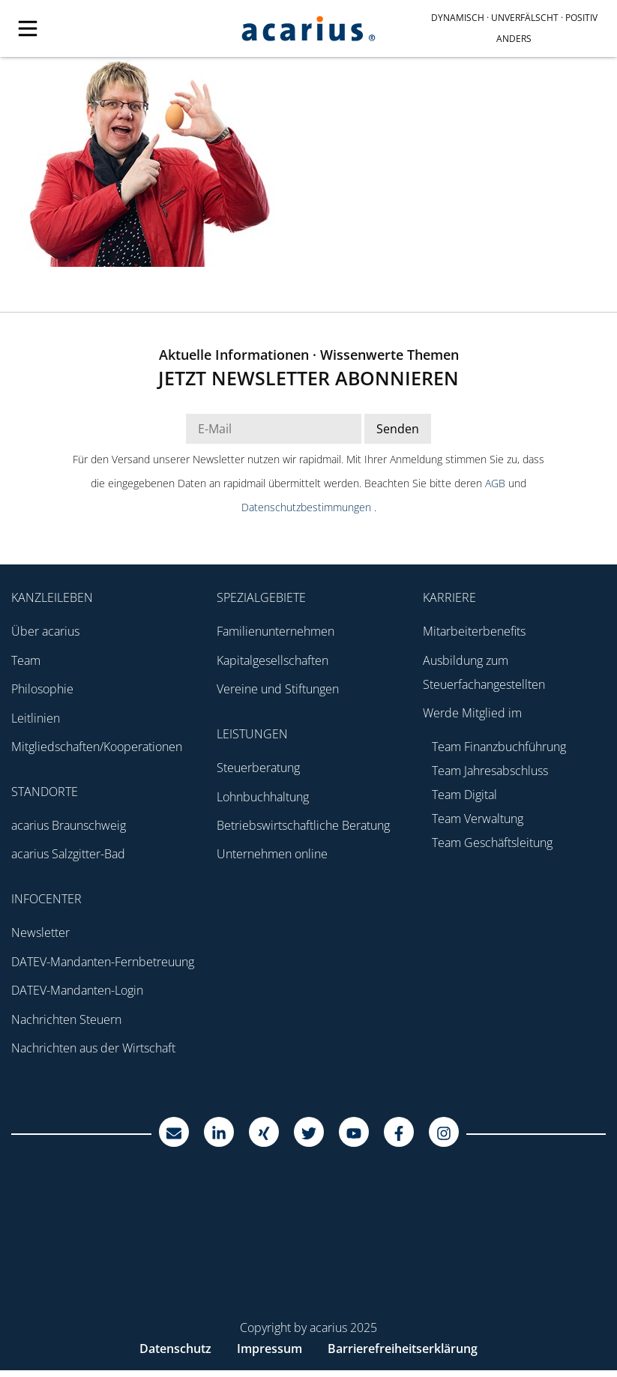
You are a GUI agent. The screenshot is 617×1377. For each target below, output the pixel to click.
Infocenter (46, 899)
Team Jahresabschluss (490, 770)
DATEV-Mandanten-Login (77, 990)
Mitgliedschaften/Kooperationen (96, 746)
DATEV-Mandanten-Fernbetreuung (102, 961)
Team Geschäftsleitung (492, 842)
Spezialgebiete (261, 597)
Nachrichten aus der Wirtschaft (93, 1048)
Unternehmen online (272, 854)
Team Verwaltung (477, 818)
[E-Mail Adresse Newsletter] (273, 429)
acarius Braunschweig (68, 825)
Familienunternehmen (275, 631)
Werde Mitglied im (472, 713)
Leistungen (252, 734)
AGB (496, 483)
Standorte (44, 791)
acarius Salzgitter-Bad (68, 854)
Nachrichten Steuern (66, 1019)
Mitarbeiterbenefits (474, 631)
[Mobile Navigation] (102, 28)
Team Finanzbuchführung (499, 746)
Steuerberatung (258, 767)
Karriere (449, 597)
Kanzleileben (52, 597)
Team (25, 660)
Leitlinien (35, 718)
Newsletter (40, 932)
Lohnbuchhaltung (263, 797)
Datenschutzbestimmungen (307, 507)
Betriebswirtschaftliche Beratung (303, 825)
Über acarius (45, 631)
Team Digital (464, 794)
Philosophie (42, 689)
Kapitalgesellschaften (272, 660)
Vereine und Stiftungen (278, 689)
